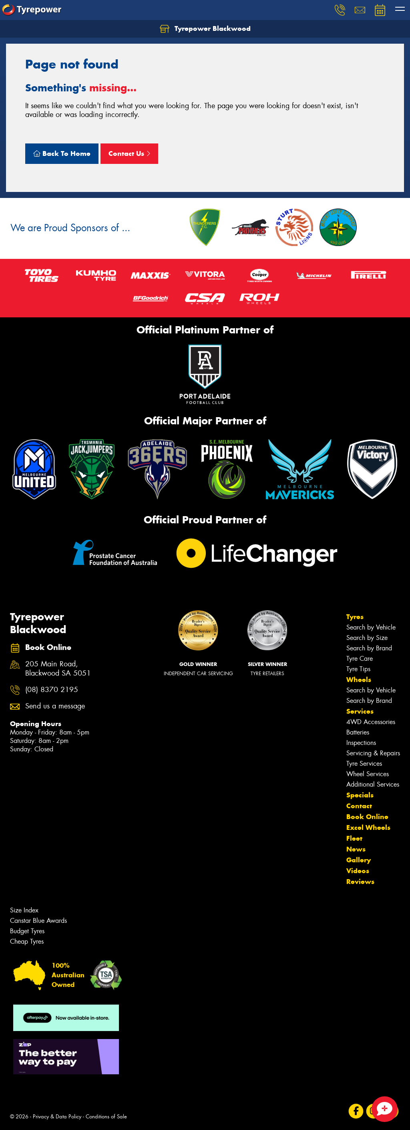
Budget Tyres (27, 931)
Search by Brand (369, 648)
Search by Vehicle (371, 627)
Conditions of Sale (106, 1116)
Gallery (358, 860)
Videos (357, 870)
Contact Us (129, 153)
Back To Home (61, 153)
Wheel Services (367, 774)
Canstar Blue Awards (38, 920)
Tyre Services (364, 763)
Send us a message (55, 706)
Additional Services (372, 784)
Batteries (357, 732)
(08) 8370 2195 (51, 689)
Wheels (358, 679)
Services (360, 711)
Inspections (361, 743)
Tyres (355, 616)
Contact (359, 805)
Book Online (367, 816)
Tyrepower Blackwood (205, 29)
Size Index (24, 910)
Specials (360, 795)
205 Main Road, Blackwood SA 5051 (58, 669)
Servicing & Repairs (373, 753)
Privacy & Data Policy (57, 1116)
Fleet (354, 838)
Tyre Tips (358, 669)
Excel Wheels (368, 827)
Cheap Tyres (27, 941)
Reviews (360, 881)
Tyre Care (359, 658)
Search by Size (367, 638)
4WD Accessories (370, 722)
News (356, 849)
